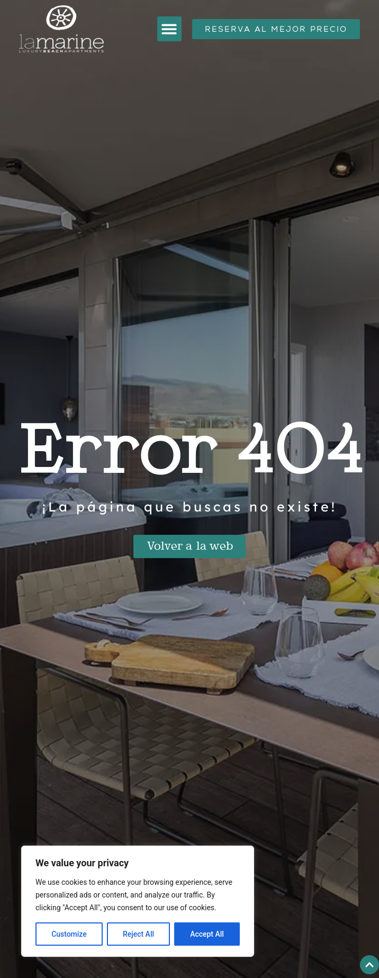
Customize (69, 934)
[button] (169, 28)
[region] (137, 901)
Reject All (138, 934)
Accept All (207, 934)
